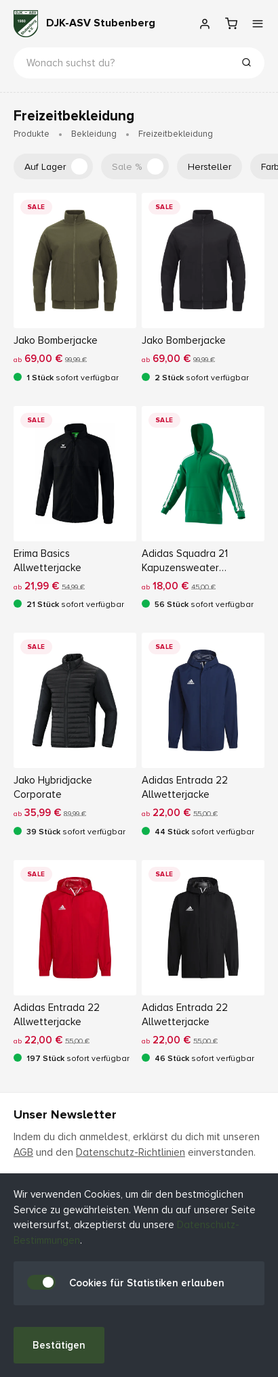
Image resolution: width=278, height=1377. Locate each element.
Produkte (31, 134)
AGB (23, 1152)
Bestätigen (59, 1345)
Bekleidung (94, 134)
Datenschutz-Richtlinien (130, 1152)
